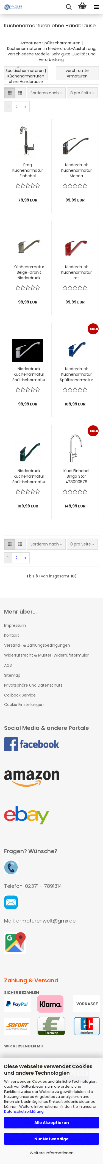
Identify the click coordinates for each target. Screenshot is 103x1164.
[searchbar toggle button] (69, 7)
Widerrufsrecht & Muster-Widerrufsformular (46, 655)
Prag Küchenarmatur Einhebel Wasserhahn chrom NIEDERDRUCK (27, 170)
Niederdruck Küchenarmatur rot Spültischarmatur (76, 272)
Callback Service (20, 695)
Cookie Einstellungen (24, 704)
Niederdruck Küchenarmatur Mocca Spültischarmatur (76, 170)
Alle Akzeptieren (51, 1122)
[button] (9, 92)
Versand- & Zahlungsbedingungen (37, 645)
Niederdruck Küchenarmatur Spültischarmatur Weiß (29, 374)
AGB (8, 665)
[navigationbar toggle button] (96, 7)
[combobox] (46, 92)
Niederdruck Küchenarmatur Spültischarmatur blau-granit (76, 374)
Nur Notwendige (51, 1139)
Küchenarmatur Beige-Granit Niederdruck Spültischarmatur (29, 272)
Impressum (15, 625)
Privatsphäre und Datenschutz (33, 685)
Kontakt (11, 635)
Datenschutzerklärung (24, 1111)
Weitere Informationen (52, 1153)
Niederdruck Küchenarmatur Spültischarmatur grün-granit (29, 476)
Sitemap (12, 675)
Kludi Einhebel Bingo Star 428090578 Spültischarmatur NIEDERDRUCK (76, 476)
